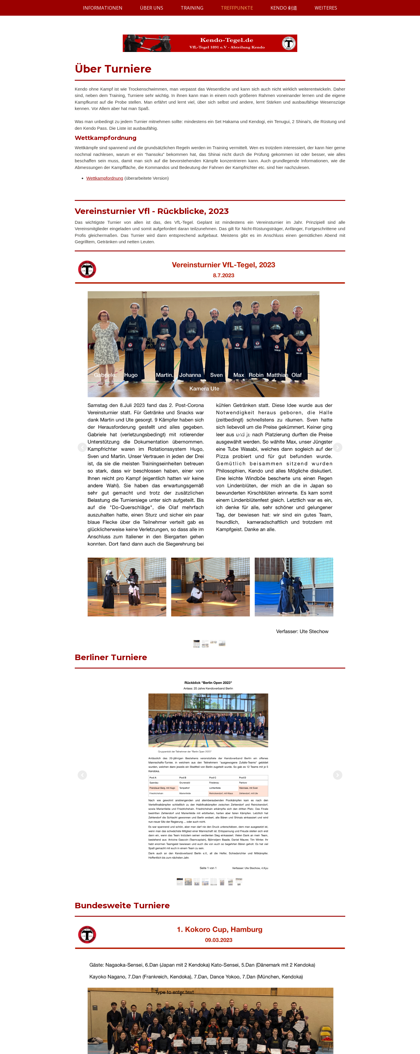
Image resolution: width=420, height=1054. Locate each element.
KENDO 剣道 (283, 8)
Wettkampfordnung (104, 178)
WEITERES (326, 8)
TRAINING (192, 8)
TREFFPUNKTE (237, 8)
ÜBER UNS (151, 8)
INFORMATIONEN (102, 8)
